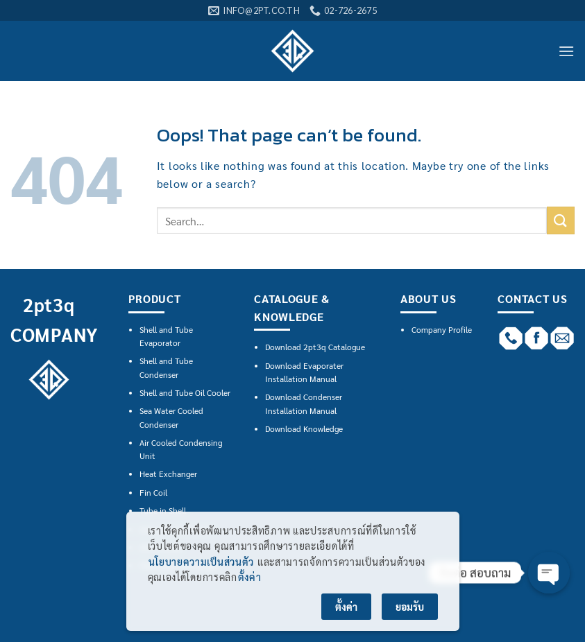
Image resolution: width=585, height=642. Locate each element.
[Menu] (566, 51)
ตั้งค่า (250, 577)
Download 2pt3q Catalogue (315, 346)
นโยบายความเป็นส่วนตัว (202, 561)
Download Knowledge (304, 428)
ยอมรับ (410, 606)
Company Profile (442, 329)
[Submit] (561, 220)
